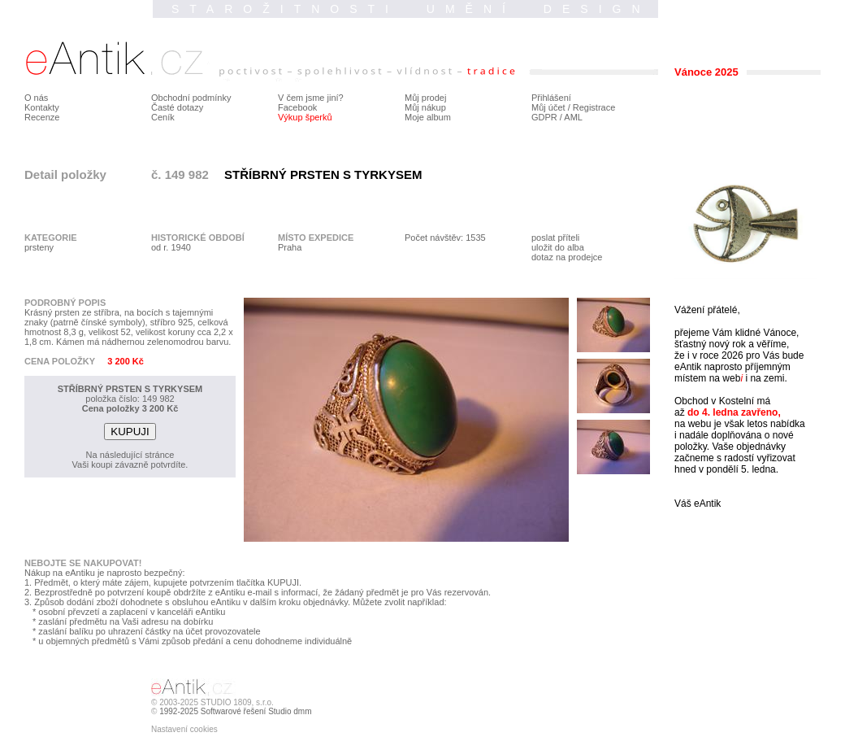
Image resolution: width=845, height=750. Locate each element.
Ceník (163, 117)
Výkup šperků (305, 117)
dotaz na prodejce (566, 257)
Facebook (297, 107)
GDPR (544, 117)
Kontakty (41, 107)
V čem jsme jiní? (311, 97)
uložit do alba (557, 247)
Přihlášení (551, 97)
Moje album (428, 117)
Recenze (41, 117)
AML (573, 117)
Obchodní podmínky (191, 97)
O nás (36, 97)
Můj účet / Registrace (573, 107)
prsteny (39, 247)
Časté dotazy (177, 107)
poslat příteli (555, 237)
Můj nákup (425, 107)
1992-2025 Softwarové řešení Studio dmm (235, 711)
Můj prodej (425, 97)
